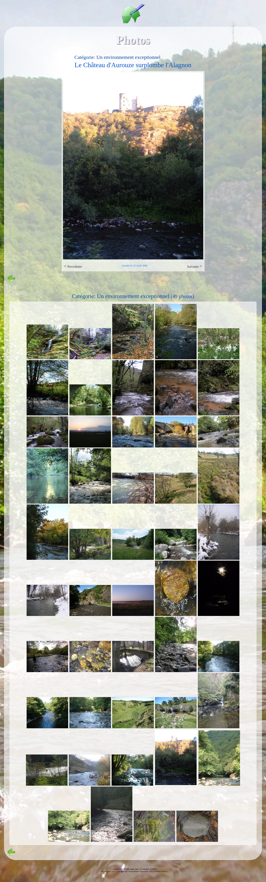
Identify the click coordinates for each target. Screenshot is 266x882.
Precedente (73, 266)
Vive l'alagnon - (106, 871)
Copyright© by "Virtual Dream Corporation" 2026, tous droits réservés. (142, 871)
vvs (113, 871)
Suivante (194, 266)
